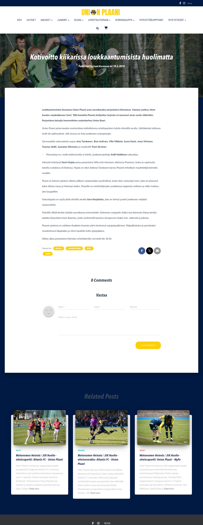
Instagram (184, 3)
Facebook (180, 3)
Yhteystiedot (177, 19)
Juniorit (63, 19)
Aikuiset (46, 19)
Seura (78, 19)
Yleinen (47, 254)
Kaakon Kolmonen (74, 248)
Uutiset (31, 19)
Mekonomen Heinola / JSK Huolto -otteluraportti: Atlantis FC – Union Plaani (37, 460)
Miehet (89, 248)
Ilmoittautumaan (99, 19)
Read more (34, 492)
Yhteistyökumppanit (151, 19)
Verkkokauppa (124, 19)
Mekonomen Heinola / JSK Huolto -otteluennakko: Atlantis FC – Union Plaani (98, 460)
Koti (19, 19)
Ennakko (59, 248)
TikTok (189, 3)
